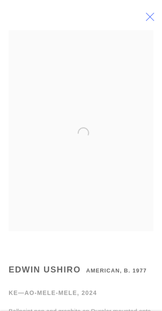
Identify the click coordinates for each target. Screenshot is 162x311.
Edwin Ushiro (45, 271)
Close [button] (151, 19)
